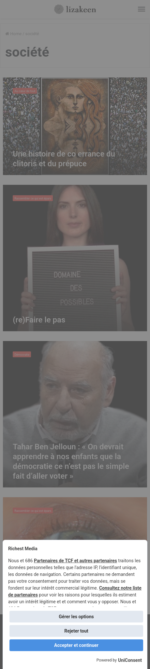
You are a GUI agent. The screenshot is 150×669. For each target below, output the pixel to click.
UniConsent (130, 660)
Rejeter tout (76, 631)
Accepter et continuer (76, 645)
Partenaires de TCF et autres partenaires (75, 560)
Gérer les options (76, 616)
